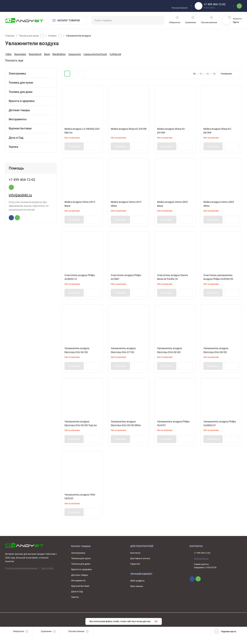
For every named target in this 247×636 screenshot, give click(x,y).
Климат (52, 35)
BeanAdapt (20, 54)
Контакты (135, 553)
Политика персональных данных (21, 568)
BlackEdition (59, 54)
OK (156, 621)
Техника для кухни (81, 558)
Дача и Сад (77, 591)
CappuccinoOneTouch (95, 54)
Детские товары (79, 575)
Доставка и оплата (140, 558)
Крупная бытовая (80, 586)
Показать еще (15, 60)
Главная (9, 35)
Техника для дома (29, 35)
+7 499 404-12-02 (214, 4)
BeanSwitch (35, 54)
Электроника (78, 553)
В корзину (74, 146)
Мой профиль (137, 580)
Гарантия (135, 564)
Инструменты (78, 580)
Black (47, 54)
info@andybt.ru (20, 258)
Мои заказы (136, 586)
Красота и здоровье (81, 569)
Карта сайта (47, 568)
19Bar (8, 54)
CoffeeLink (115, 54)
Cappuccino (74, 54)
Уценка (75, 597)
